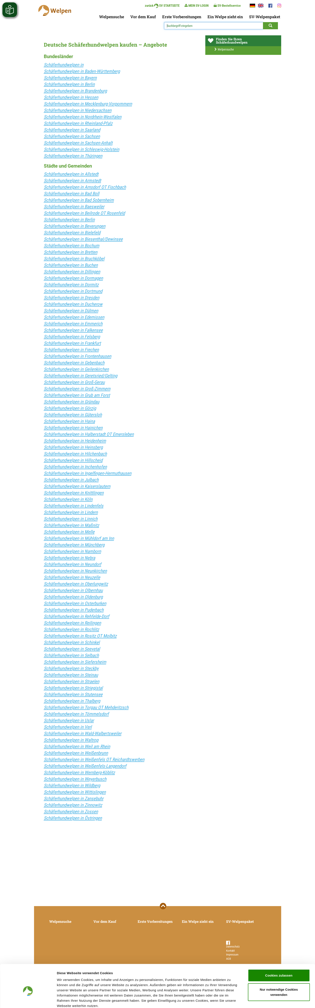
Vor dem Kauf (143, 16)
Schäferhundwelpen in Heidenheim (75, 440)
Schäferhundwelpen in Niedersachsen (77, 110)
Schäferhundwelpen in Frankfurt (72, 343)
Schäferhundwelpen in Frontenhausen (77, 356)
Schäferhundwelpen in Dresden (71, 297)
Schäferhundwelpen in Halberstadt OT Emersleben (89, 434)
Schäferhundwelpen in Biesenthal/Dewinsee (83, 239)
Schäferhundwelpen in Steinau (71, 675)
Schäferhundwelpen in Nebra (69, 557)
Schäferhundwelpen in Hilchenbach (75, 453)
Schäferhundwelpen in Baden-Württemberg (82, 71)
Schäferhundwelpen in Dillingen (72, 271)
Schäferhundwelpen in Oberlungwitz (76, 584)
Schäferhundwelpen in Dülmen (71, 310)
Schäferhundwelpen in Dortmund (73, 291)
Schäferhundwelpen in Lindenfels (73, 505)
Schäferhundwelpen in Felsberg (72, 336)
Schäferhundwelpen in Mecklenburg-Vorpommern (88, 103)
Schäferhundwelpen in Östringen (73, 818)
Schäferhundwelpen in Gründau (71, 401)
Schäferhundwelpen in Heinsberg (73, 447)
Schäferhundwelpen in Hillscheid (73, 460)
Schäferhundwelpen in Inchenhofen (75, 466)
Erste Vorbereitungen (181, 16)
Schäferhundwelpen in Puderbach (74, 610)
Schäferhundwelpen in (63, 64)
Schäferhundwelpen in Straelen (71, 681)
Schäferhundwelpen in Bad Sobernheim (79, 200)
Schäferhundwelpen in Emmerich (73, 323)
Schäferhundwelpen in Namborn (72, 551)
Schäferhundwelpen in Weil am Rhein (77, 746)
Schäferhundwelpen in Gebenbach (74, 362)
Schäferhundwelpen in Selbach (71, 655)
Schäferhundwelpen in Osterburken (75, 603)
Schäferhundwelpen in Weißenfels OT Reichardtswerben (94, 759)
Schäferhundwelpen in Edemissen (74, 317)
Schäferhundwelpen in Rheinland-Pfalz (78, 123)
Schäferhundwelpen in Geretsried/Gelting (80, 375)
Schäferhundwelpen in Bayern (70, 77)
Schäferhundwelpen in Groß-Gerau (74, 382)
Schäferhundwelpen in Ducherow (73, 304)
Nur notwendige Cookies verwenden (279, 968)
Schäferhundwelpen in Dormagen (73, 278)
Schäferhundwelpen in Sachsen (72, 136)
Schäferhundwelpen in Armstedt (72, 180)
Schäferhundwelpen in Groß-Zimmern (77, 388)
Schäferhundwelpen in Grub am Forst (77, 395)
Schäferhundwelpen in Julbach (71, 479)
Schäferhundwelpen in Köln (68, 499)
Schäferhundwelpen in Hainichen (73, 427)
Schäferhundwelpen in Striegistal (73, 688)
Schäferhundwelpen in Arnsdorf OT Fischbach (85, 187)
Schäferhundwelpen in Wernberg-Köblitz (79, 772)
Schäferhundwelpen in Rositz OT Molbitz (80, 636)
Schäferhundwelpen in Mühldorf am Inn (79, 538)
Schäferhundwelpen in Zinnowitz (73, 805)
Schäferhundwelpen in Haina (69, 421)
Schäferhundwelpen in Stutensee (73, 694)
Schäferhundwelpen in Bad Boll (71, 193)
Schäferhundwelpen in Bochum (71, 245)
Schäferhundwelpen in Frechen (71, 349)
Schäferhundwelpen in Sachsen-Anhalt (78, 142)
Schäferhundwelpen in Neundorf (72, 564)
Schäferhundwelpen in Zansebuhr (73, 798)
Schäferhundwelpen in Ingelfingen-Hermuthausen (87, 473)
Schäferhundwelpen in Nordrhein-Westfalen (82, 116)
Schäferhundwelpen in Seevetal (72, 649)
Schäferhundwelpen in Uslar (69, 720)
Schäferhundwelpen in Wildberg (72, 785)
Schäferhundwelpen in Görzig (70, 408)
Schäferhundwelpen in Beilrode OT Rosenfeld (84, 213)
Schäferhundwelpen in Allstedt (71, 174)
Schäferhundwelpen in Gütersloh (73, 414)
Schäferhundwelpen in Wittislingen (75, 792)
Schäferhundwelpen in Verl (68, 727)
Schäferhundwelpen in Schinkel (72, 642)
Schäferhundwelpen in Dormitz (71, 284)
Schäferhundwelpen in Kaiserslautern (77, 486)
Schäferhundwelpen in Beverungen (74, 226)
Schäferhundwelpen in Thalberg (72, 701)
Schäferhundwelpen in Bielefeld (72, 232)
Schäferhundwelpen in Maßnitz (71, 525)
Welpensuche (111, 16)
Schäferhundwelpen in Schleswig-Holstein (81, 149)
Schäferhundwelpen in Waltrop (71, 740)
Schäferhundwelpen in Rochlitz (71, 629)
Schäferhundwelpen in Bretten (70, 252)
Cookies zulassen (278, 951)
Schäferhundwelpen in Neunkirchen (75, 570)
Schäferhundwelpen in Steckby (71, 668)
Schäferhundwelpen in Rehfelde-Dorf (76, 616)
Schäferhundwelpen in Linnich (71, 518)
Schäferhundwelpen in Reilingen (72, 623)
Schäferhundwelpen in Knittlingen (74, 492)
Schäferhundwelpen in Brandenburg (75, 90)
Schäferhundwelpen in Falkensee (73, 330)
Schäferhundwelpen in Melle (69, 531)
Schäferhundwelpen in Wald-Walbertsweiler (82, 733)
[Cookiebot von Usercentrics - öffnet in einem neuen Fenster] (28, 999)
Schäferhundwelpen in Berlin (69, 84)
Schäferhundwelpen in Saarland (72, 129)
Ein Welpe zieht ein (225, 16)
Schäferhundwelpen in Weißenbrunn (76, 753)
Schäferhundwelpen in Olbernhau (73, 590)
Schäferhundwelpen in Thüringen (73, 155)
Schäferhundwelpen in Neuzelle (72, 577)
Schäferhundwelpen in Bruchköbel (74, 258)
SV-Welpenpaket (264, 16)
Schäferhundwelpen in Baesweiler (74, 206)
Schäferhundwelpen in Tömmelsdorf (76, 714)
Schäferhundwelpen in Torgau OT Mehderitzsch (86, 707)
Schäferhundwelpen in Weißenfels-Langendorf (85, 766)
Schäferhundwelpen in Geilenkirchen (76, 369)
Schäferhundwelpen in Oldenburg (73, 597)
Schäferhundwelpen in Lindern (71, 512)
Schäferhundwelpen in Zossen (71, 811)
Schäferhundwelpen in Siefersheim (75, 662)
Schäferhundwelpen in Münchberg (74, 544)
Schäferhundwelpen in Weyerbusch (75, 779)
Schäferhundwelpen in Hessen (71, 97)
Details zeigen (231, 999)
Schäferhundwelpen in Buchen (71, 265)
